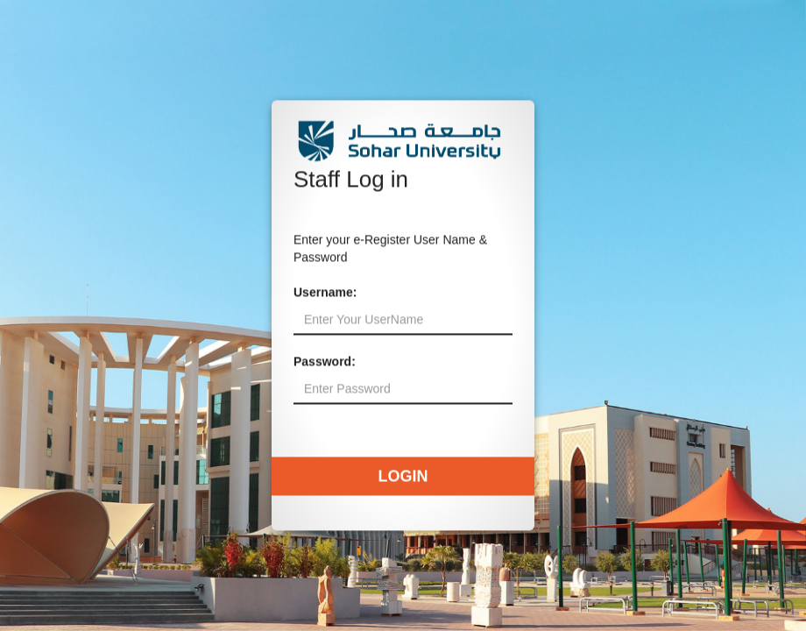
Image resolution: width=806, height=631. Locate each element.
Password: (324, 362)
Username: (325, 293)
